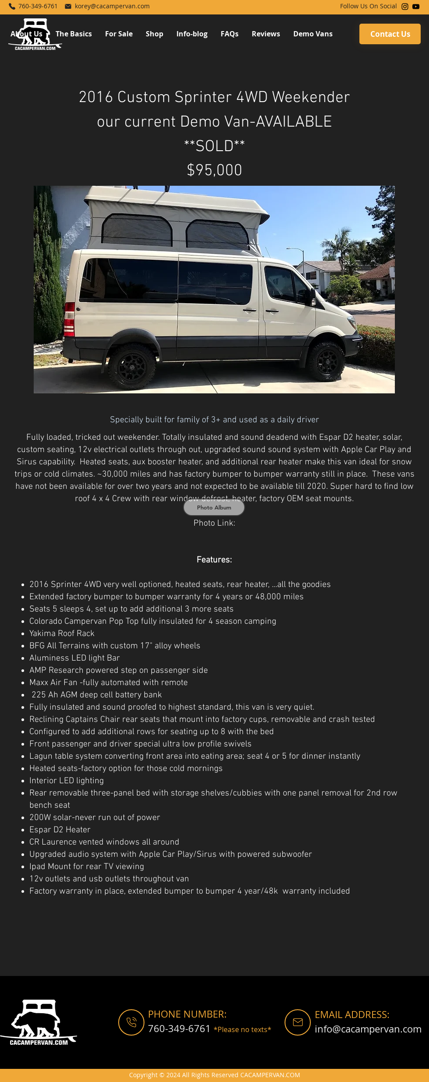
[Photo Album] (214, 507)
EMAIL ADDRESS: (352, 1014)
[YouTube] (415, 6)
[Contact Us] (390, 34)
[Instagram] (405, 6)
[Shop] (131, 1022)
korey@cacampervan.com (112, 6)
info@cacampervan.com (368, 1028)
